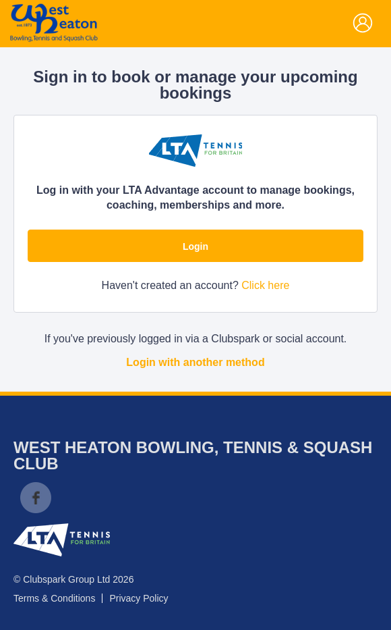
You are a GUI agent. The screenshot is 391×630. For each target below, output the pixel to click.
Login (195, 246)
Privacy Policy (138, 598)
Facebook (35, 497)
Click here (265, 285)
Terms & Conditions (54, 598)
